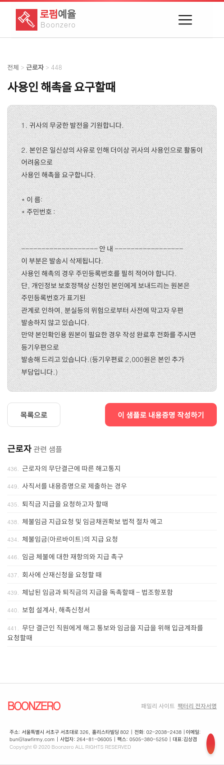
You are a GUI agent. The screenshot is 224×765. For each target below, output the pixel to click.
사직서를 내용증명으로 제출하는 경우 (74, 486)
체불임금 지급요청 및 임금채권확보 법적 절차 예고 (92, 521)
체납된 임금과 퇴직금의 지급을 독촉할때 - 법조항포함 (97, 592)
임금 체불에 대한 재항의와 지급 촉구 (72, 556)
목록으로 (33, 414)
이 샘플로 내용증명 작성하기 (161, 414)
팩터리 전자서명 (197, 706)
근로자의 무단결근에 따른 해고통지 (71, 468)
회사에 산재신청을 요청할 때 (62, 574)
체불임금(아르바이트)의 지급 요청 (70, 539)
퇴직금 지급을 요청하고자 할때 (65, 504)
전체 (13, 67)
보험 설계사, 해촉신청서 (56, 610)
